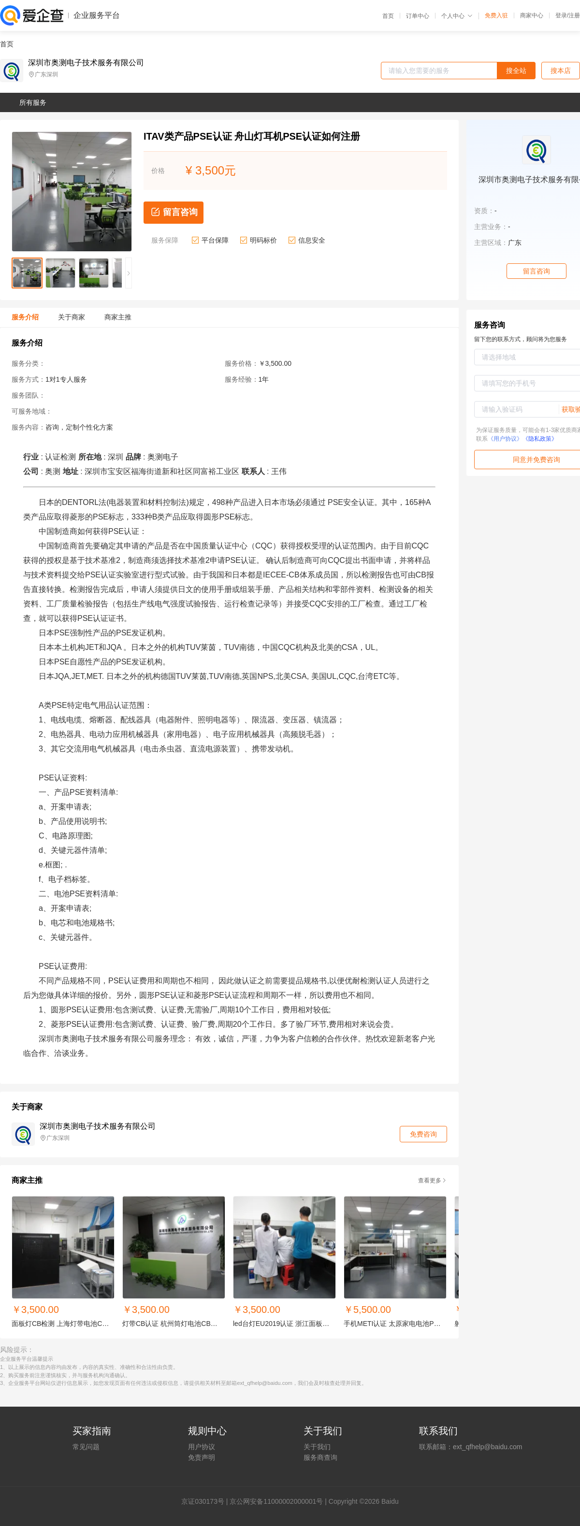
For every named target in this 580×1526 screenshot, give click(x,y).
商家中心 (531, 15)
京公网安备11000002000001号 (276, 1501)
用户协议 (201, 1447)
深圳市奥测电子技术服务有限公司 (86, 63)
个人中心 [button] (457, 16)
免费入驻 (496, 15)
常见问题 (86, 1447)
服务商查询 (320, 1457)
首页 (388, 16)
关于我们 (317, 1447)
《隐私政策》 (539, 438)
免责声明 (201, 1457)
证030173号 (206, 1501)
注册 (574, 15)
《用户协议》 (505, 438)
